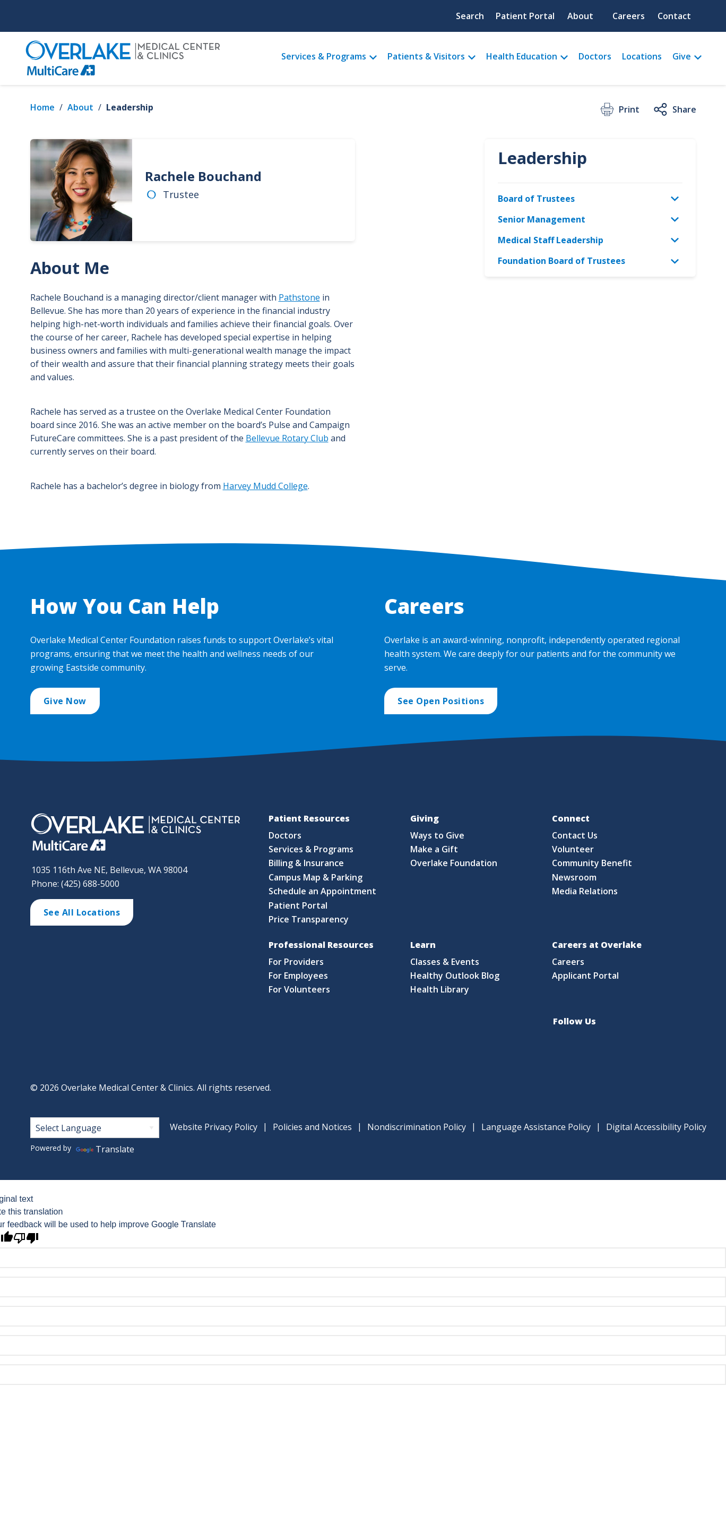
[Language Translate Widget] (94, 1127)
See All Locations (82, 912)
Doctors (594, 56)
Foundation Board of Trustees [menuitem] (561, 261)
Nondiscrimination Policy (416, 1127)
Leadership (129, 107)
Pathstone (299, 297)
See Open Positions (440, 701)
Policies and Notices (312, 1127)
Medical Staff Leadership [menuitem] (550, 240)
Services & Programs (323, 56)
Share (674, 109)
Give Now (65, 701)
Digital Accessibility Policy (656, 1127)
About (580, 16)
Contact (674, 16)
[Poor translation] (26, 1238)
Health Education (521, 56)
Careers (628, 16)
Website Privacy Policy (213, 1127)
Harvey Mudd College (265, 486)
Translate (105, 1149)
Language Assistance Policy (536, 1127)
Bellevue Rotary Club (287, 438)
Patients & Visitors (426, 56)
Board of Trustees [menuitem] (536, 198)
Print (619, 109)
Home (42, 107)
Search (470, 16)
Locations (642, 56)
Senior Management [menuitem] (541, 219)
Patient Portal (525, 16)
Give (681, 56)
